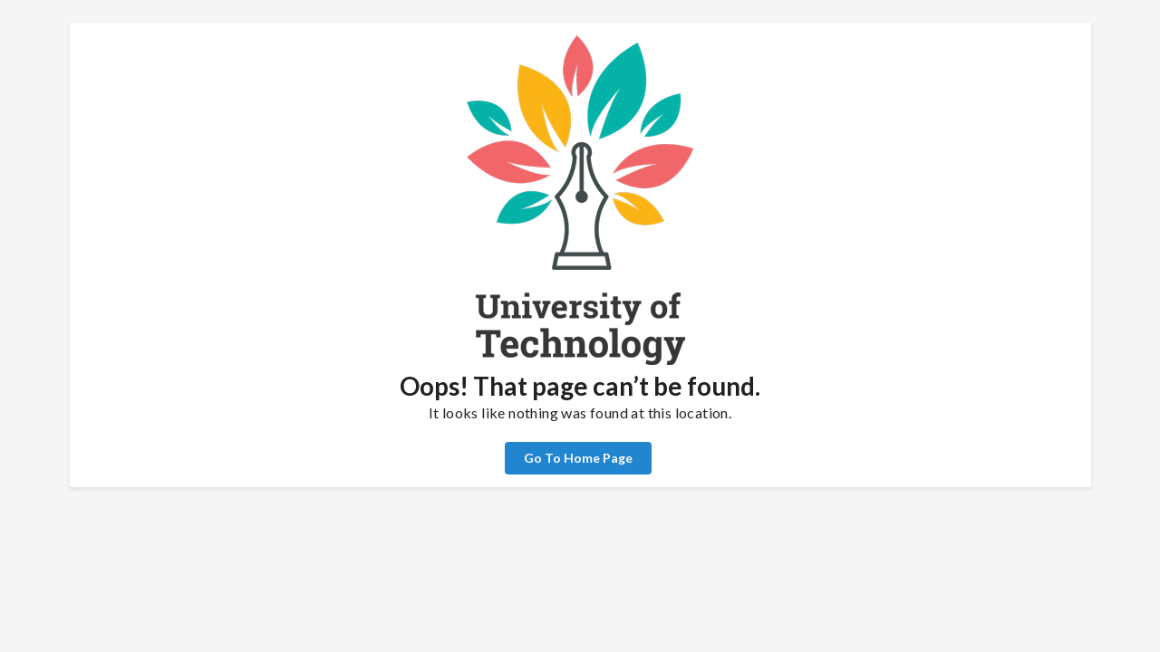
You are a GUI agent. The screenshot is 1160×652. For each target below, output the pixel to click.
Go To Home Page (578, 457)
